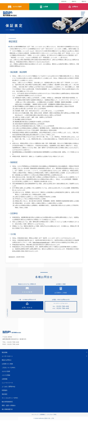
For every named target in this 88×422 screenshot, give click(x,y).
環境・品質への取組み (9, 407)
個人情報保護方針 (7, 411)
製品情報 (4, 354)
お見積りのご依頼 (7, 365)
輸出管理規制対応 (7, 403)
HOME (7, 29)
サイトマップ (35, 416)
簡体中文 (74, 1)
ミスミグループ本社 (51, 416)
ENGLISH (63, 1)
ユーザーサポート (7, 358)
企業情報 (4, 380)
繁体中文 (84, 1)
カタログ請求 (6, 373)
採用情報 (42, 416)
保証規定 (4, 396)
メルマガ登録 (6, 377)
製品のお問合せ (6, 361)
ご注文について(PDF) (8, 369)
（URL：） (39, 242)
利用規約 (4, 392)
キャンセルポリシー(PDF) (10, 399)
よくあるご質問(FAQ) (8, 388)
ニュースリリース (7, 384)
